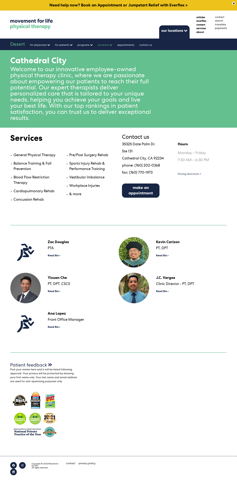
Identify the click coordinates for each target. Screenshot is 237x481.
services (201, 28)
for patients (62, 45)
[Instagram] (22, 465)
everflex (201, 21)
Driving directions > (189, 174)
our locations (172, 30)
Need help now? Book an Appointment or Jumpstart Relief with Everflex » (118, 5)
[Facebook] (13, 465)
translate (220, 24)
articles (200, 17)
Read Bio (53, 255)
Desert (17, 44)
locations (103, 45)
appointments (125, 45)
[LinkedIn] (13, 472)
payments (221, 28)
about (200, 32)
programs (84, 45)
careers (200, 24)
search (219, 20)
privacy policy (87, 463)
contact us (145, 45)
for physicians (38, 45)
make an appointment (141, 190)
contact (219, 17)
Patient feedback (31, 365)
